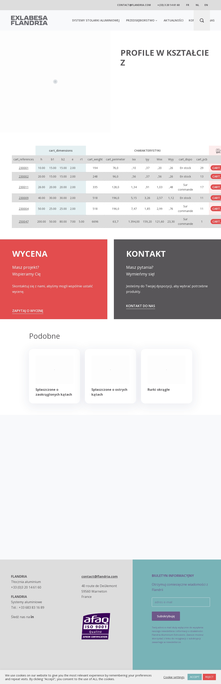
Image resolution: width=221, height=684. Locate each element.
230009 (24, 198)
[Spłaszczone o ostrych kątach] (110, 369)
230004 (24, 209)
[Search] (202, 20)
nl (197, 5)
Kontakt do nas (140, 306)
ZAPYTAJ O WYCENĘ (27, 311)
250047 (24, 221)
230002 (24, 176)
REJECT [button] (209, 677)
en (206, 5)
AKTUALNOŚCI (173, 20)
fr (187, 5)
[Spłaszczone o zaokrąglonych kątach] (55, 369)
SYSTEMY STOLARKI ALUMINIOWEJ (96, 20)
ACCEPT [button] (194, 677)
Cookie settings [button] (173, 677)
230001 (24, 168)
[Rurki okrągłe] (167, 369)
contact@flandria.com (134, 5)
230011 (24, 187)
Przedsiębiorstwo (141, 20)
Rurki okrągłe (159, 389)
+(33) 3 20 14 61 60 (168, 5)
